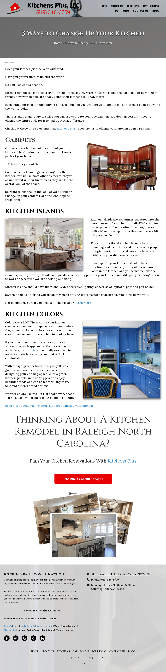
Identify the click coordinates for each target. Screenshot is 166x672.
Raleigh (8, 626)
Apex (39, 626)
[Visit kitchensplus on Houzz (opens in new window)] (42, 638)
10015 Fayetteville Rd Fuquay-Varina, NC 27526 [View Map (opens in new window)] (120, 574)
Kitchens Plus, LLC (53, 5)
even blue (32, 350)
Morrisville (10, 630)
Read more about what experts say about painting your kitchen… (50, 405)
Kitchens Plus (66, 128)
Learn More (83, 303)
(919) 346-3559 (109, 579)
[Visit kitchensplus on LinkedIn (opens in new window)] (15, 638)
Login (83, 663)
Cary (16, 626)
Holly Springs (27, 626)
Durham (48, 626)
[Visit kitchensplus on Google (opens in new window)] (24, 638)
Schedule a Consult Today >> (83, 479)
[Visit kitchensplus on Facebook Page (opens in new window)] (7, 638)
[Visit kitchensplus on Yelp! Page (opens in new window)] (33, 638)
